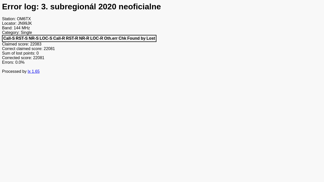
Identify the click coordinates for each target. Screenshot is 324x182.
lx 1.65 (33, 71)
